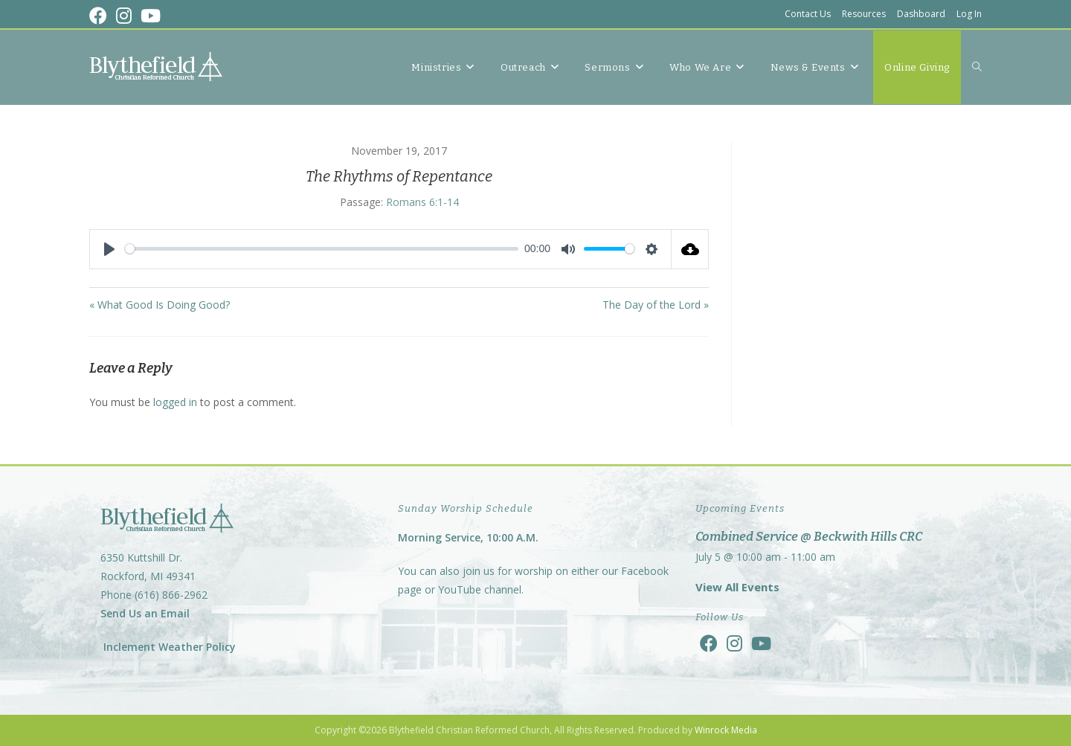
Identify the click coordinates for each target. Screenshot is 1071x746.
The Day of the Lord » (655, 305)
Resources (864, 13)
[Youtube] (761, 643)
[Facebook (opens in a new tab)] (100, 16)
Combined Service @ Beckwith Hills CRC (808, 536)
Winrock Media (726, 730)
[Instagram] (734, 643)
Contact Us (808, 13)
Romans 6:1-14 (422, 202)
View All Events (737, 586)
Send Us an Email (145, 613)
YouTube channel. (481, 589)
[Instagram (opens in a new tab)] (124, 16)
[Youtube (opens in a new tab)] (150, 16)
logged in (175, 402)
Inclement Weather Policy (168, 647)
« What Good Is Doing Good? (159, 305)
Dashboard (921, 13)
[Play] (109, 249)
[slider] (321, 249)
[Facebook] (709, 643)
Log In (969, 13)
